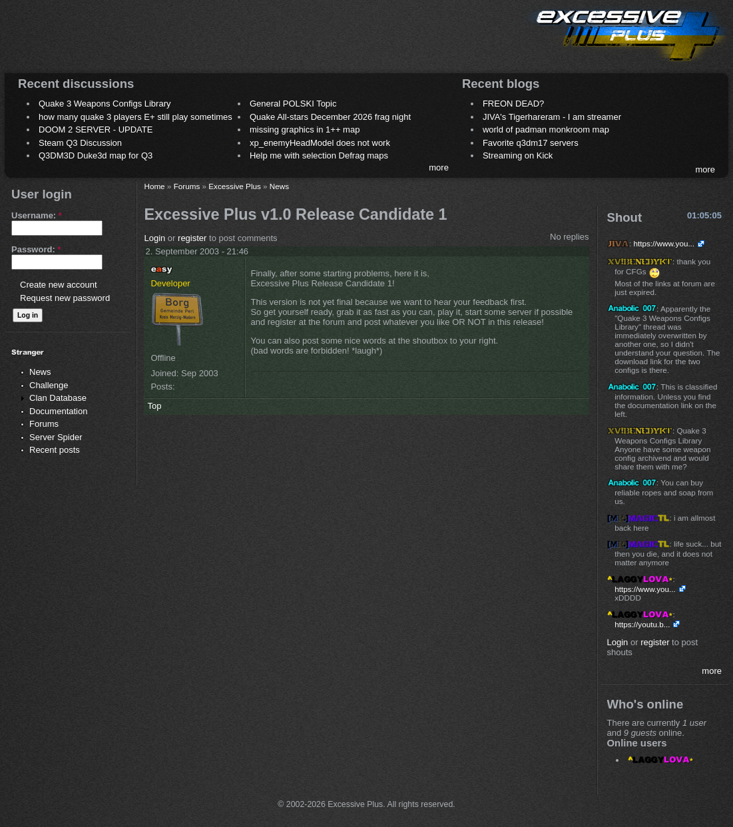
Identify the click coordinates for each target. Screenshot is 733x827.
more (439, 167)
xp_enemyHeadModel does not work (320, 143)
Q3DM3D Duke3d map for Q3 (95, 155)
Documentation (58, 411)
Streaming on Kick (518, 155)
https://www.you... (664, 243)
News (40, 372)
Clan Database (58, 398)
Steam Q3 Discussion (80, 143)
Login (154, 238)
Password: (36, 249)
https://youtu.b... (642, 624)
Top (154, 406)
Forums (44, 424)
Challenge (49, 385)
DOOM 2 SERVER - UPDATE (95, 130)
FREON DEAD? (513, 104)
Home (154, 186)
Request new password (65, 298)
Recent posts (54, 450)
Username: (36, 215)
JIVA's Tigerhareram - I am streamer (552, 117)
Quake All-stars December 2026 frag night (330, 117)
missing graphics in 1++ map (305, 130)
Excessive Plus (234, 186)
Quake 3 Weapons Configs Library (104, 104)
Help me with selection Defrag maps (319, 155)
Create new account (58, 285)
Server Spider (55, 437)
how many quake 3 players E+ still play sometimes (135, 117)
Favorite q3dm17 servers (531, 143)
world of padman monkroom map (546, 130)
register (192, 238)
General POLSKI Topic (293, 104)
